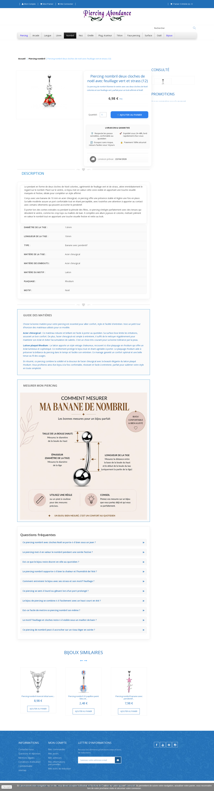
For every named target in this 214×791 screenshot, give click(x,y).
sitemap (22, 770)
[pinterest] (169, 744)
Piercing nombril (37, 59)
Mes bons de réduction (59, 768)
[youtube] (162, 744)
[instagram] (175, 744)
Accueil (21, 59)
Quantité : (138, 114)
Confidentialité (25, 766)
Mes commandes (56, 749)
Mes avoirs (53, 753)
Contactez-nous (26, 749)
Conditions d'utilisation (29, 761)
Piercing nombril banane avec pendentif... (173, 697)
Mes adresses (55, 757)
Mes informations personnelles (56, 763)
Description (77, 173)
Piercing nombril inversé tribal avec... (82, 696)
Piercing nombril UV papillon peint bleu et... (128, 697)
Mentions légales (26, 757)
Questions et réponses (29, 753)
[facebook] (156, 744)
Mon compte (57, 743)
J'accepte (6, 787)
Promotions (28, 109)
